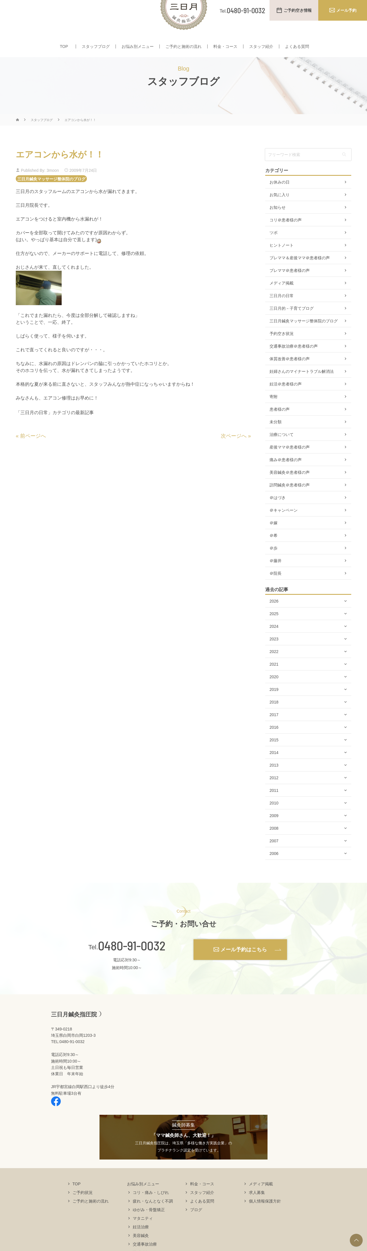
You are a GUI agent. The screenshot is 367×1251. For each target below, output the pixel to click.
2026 (274, 618)
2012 (274, 794)
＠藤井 (276, 577)
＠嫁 (274, 539)
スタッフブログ (96, 48)
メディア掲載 (282, 300)
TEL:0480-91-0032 (68, 1058)
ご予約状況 (83, 1209)
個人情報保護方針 (265, 1217)
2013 (274, 782)
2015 (274, 757)
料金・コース (225, 48)
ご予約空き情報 (298, 10)
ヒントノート (282, 262)
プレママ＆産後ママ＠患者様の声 (300, 274)
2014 (274, 769)
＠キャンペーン (284, 527)
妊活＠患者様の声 (286, 401)
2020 (274, 693)
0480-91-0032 (131, 962)
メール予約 (346, 10)
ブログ (196, 1226)
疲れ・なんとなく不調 (153, 1217)
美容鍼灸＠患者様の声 (290, 489)
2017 (274, 731)
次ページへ (234, 453)
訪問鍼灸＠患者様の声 (290, 502)
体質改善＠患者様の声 (290, 375)
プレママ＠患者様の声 (290, 287)
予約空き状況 (282, 350)
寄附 (274, 413)
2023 (274, 656)
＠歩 (274, 565)
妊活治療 (141, 1243)
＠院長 (276, 590)
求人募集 (257, 1209)
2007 (274, 858)
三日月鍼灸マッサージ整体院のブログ (51, 196)
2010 (274, 820)
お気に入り (280, 211)
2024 (274, 643)
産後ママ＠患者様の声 (290, 464)
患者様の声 (280, 426)
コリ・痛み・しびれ (151, 1209)
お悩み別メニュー (138, 48)
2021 (274, 681)
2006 (274, 870)
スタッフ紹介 (261, 48)
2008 (274, 845)
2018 (274, 719)
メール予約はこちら (243, 966)
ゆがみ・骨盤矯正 (149, 1226)
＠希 (274, 552)
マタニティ (143, 1235)
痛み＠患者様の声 (286, 476)
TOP (64, 48)
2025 (274, 630)
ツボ (274, 249)
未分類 (276, 439)
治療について (282, 451)
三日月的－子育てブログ (292, 325)
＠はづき (278, 514)
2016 (274, 744)
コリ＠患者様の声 (286, 237)
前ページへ (33, 453)
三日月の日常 (282, 312)
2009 (274, 832)
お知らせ (278, 224)
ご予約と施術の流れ (183, 48)
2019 (274, 706)
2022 (274, 668)
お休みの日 (280, 199)
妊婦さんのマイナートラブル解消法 (302, 388)
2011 (274, 807)
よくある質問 (297, 48)
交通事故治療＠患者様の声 (294, 363)
